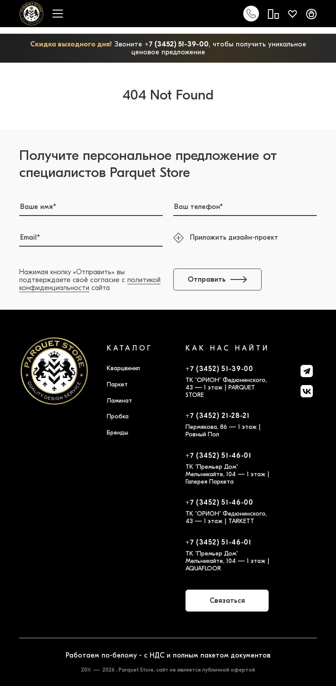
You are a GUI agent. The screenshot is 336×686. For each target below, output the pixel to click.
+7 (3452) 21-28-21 (218, 415)
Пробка (118, 416)
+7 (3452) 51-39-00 (176, 44)
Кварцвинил (123, 368)
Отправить (217, 279)
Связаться (227, 601)
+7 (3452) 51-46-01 (219, 455)
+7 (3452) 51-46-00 (219, 502)
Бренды (117, 432)
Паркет (117, 384)
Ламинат (119, 400)
